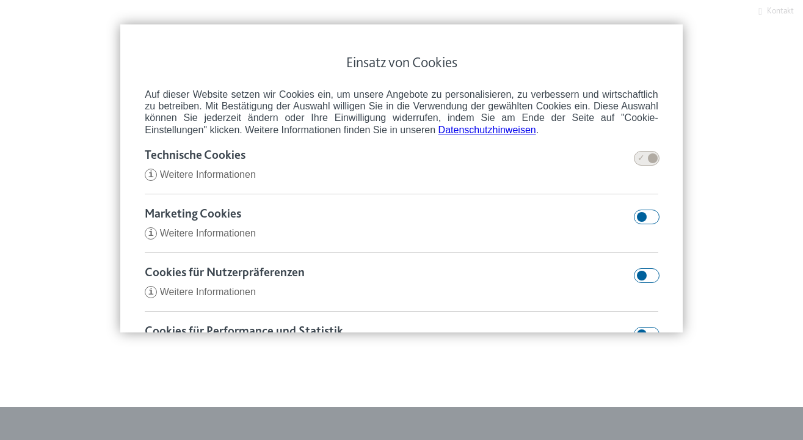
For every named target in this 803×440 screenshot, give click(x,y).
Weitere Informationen (200, 175)
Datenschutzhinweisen (487, 130)
